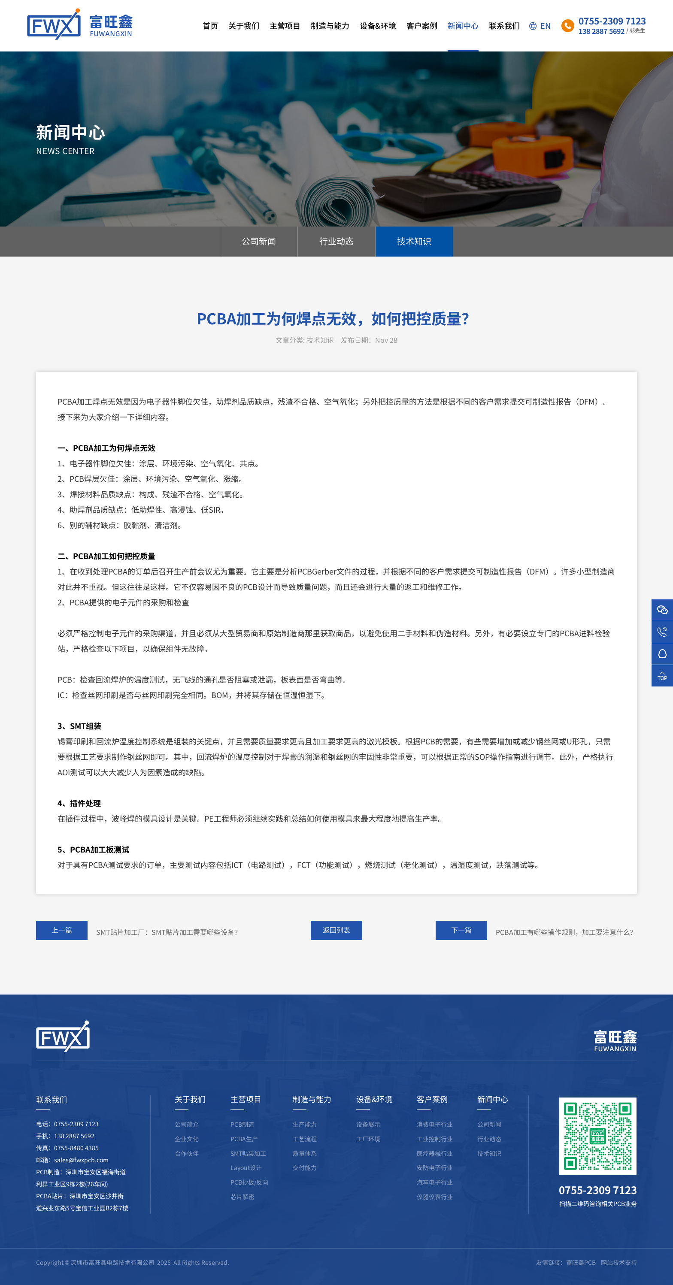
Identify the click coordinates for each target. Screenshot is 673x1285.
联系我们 (504, 35)
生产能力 (305, 1140)
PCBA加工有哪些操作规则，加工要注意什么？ (566, 948)
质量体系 (305, 1169)
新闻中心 (463, 35)
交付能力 (305, 1183)
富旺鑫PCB (581, 1278)
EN (540, 25)
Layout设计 (246, 1183)
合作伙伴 (187, 1169)
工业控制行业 (435, 1154)
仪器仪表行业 (435, 1212)
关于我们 (243, 35)
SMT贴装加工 (248, 1169)
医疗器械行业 (435, 1169)
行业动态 (489, 1154)
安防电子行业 (435, 1183)
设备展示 (368, 1140)
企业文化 (187, 1154)
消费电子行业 (435, 1140)
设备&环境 (378, 35)
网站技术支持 (619, 1278)
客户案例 (421, 35)
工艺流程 (305, 1154)
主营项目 (285, 35)
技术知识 (489, 1169)
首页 (210, 35)
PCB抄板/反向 (249, 1198)
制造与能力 (330, 35)
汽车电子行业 (435, 1198)
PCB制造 (242, 1140)
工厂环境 (368, 1154)
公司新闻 (489, 1140)
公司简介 (187, 1140)
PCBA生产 (244, 1154)
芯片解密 (242, 1212)
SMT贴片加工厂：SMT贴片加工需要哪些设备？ (168, 948)
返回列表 (336, 945)
